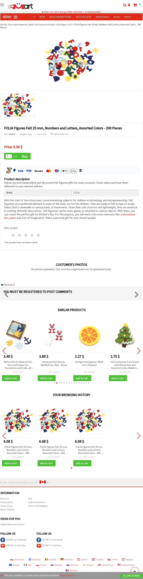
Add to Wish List (59, 134)
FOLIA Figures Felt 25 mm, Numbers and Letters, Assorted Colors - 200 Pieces (18, 451)
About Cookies (7, 510)
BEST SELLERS (83, 16)
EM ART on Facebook (13, 541)
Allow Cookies (131, 576)
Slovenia (72, 566)
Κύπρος (88, 566)
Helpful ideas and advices (12, 525)
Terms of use (6, 506)
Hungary (127, 560)
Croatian (97, 560)
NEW (42, 16)
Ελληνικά (34, 560)
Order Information (36, 503)
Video (127, 16)
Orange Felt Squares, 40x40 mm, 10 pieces (89, 364)
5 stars (38, 235)
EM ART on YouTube (12, 546)
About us (4, 499)
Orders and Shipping (37, 506)
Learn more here (70, 575)
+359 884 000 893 (93, 12)
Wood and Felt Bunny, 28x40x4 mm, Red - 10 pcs (54, 364)
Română (50, 560)
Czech (112, 560)
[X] (2, 575)
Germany (66, 560)
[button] (54, 383)
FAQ (30, 499)
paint (12, 218)
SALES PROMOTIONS (60, 16)
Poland (41, 566)
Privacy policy (6, 503)
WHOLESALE (102, 16)
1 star (13, 235)
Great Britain (105, 566)
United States (126, 566)
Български (17, 560)
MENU (10, 17)
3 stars (26, 235)
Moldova (71, 571)
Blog (117, 16)
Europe (14, 566)
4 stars (32, 235)
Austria (82, 560)
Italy (28, 566)
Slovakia (56, 566)
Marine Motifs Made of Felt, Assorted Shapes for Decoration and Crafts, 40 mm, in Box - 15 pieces (18, 365)
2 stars (20, 235)
